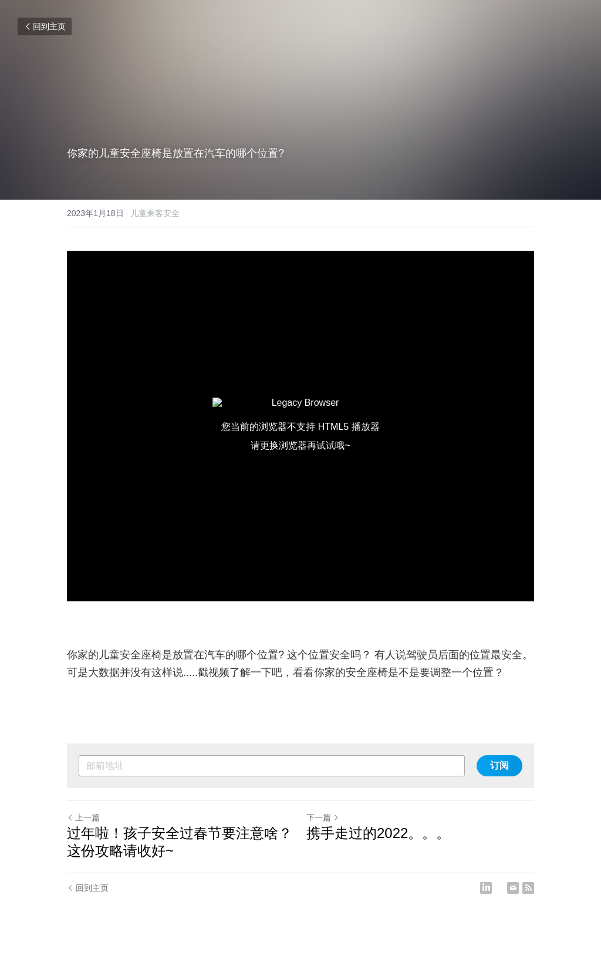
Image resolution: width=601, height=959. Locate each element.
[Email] (513, 888)
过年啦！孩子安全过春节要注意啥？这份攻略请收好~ (179, 842)
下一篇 (322, 817)
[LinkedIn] (486, 888)
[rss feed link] (528, 888)
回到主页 (44, 26)
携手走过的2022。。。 (378, 833)
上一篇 (83, 817)
